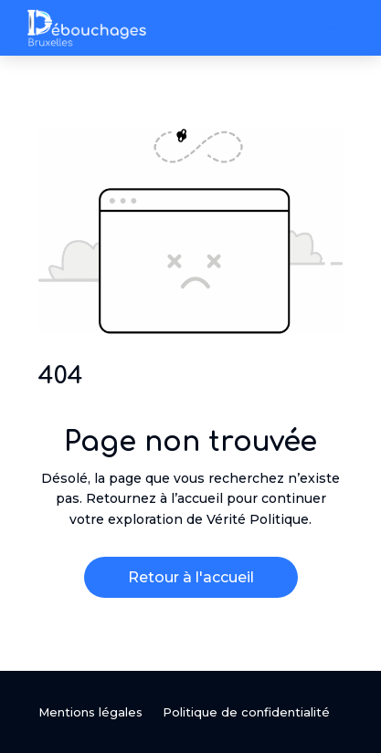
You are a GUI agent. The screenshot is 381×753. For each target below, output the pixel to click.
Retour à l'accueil (191, 577)
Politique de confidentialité (246, 712)
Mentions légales (90, 712)
